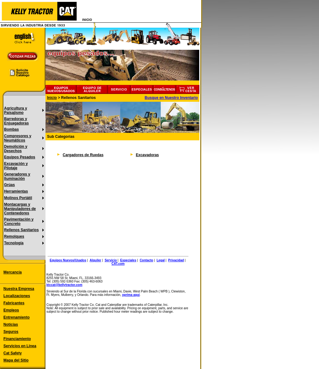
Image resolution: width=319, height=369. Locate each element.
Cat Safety (12, 353)
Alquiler (95, 260)
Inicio (52, 98)
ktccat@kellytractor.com (64, 285)
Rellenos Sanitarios (21, 230)
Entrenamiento (16, 317)
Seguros (10, 331)
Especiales (128, 260)
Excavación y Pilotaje (16, 165)
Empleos (11, 310)
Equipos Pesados (19, 157)
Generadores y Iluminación (17, 176)
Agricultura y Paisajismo (15, 110)
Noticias (10, 324)
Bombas (11, 129)
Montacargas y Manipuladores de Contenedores (20, 208)
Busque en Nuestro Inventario (171, 98)
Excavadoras (147, 155)
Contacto (146, 260)
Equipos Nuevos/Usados (68, 260)
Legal (161, 260)
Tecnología (13, 243)
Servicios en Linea (19, 346)
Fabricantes (13, 303)
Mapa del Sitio (16, 360)
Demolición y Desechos (15, 148)
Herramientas (16, 191)
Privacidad (176, 260)
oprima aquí (131, 295)
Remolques (14, 236)
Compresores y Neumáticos (17, 138)
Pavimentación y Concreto (19, 221)
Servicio (111, 260)
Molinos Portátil (18, 198)
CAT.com (118, 263)
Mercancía (12, 272)
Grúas (9, 185)
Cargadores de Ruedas (83, 155)
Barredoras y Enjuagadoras (16, 121)
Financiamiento (17, 339)
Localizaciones (16, 296)
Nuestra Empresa (18, 289)
